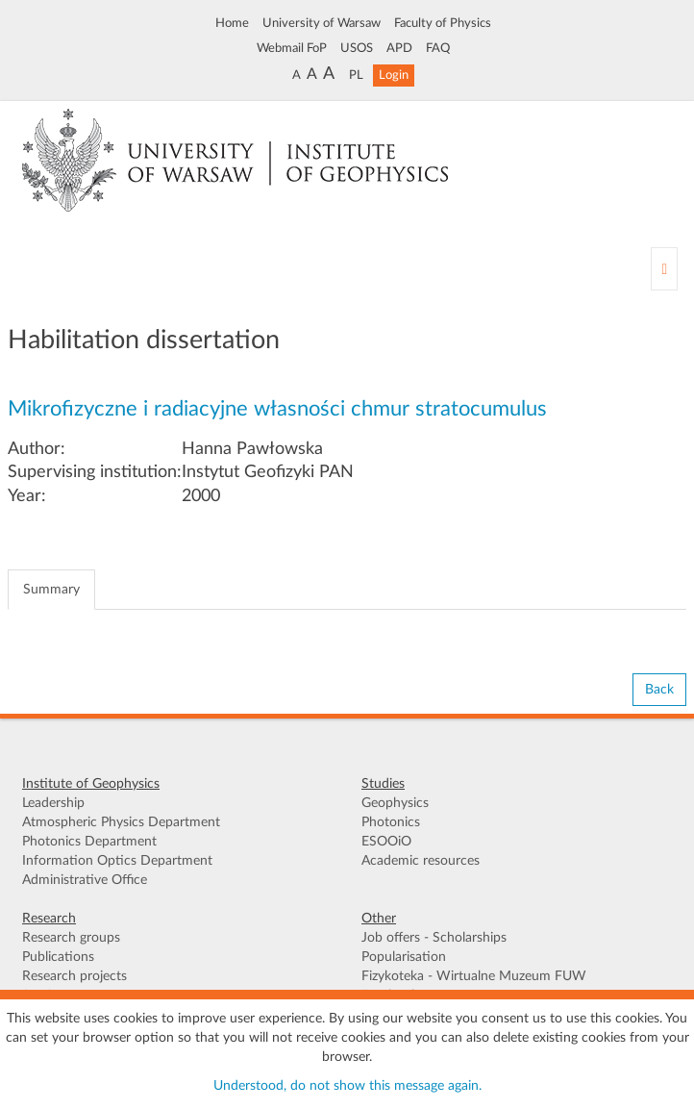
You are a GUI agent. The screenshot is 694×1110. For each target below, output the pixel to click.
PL (356, 75)
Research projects (74, 976)
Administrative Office (84, 880)
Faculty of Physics (442, 23)
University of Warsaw (321, 23)
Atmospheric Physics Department (121, 822)
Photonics (390, 822)
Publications (58, 957)
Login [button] (394, 75)
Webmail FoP (292, 48)
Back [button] (659, 689)
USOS (356, 48)
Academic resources (420, 861)
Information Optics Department (117, 861)
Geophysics (395, 803)
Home (232, 23)
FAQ (438, 48)
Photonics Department (89, 841)
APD (399, 48)
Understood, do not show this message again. (347, 1086)
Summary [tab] (51, 589)
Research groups (71, 938)
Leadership (53, 803)
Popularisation (403, 957)
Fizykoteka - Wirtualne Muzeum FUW (473, 976)
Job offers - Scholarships (434, 938)
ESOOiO (386, 841)
